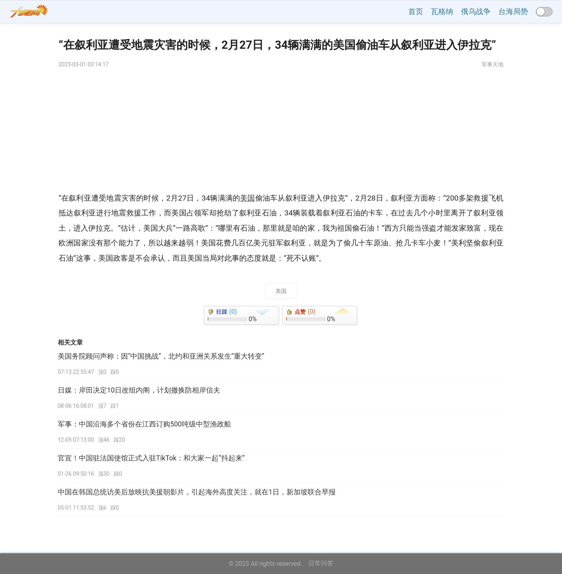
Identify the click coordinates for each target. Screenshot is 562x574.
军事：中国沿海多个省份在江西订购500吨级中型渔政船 (144, 424)
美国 (281, 291)
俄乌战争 (476, 11)
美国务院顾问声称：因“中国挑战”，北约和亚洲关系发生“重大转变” (161, 356)
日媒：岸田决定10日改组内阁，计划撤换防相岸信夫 (139, 390)
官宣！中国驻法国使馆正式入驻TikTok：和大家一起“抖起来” (151, 458)
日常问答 (320, 563)
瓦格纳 (442, 11)
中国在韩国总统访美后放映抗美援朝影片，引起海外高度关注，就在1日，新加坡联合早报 (197, 492)
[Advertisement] (281, 132)
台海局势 (513, 11)
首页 (415, 11)
